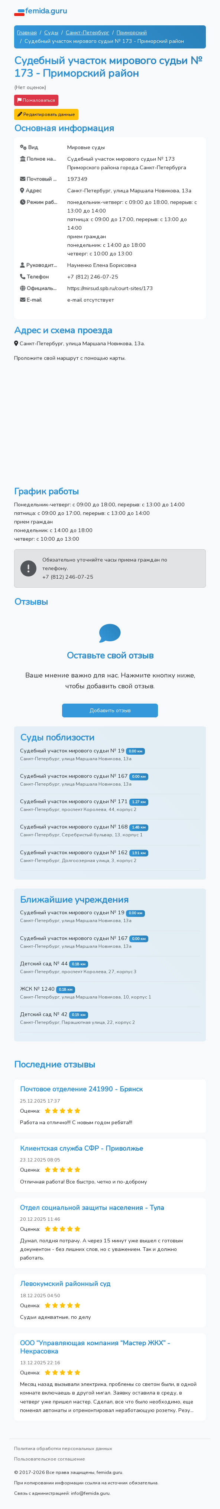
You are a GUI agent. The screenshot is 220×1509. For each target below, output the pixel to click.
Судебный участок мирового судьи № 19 (72, 750)
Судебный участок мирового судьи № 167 (74, 776)
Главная (27, 32)
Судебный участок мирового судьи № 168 (74, 826)
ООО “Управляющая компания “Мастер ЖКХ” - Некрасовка (95, 1347)
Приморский (132, 32)
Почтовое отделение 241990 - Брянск (81, 1089)
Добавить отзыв (110, 710)
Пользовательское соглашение (49, 1459)
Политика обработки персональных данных (63, 1448)
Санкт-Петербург (87, 32)
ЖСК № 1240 (37, 989)
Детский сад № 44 (44, 963)
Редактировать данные (46, 114)
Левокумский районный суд (65, 1283)
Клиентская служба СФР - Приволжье (81, 1148)
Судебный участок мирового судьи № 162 (74, 852)
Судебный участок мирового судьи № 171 (74, 801)
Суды (51, 32)
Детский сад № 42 (44, 1014)
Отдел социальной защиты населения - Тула (92, 1207)
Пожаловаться (36, 100)
